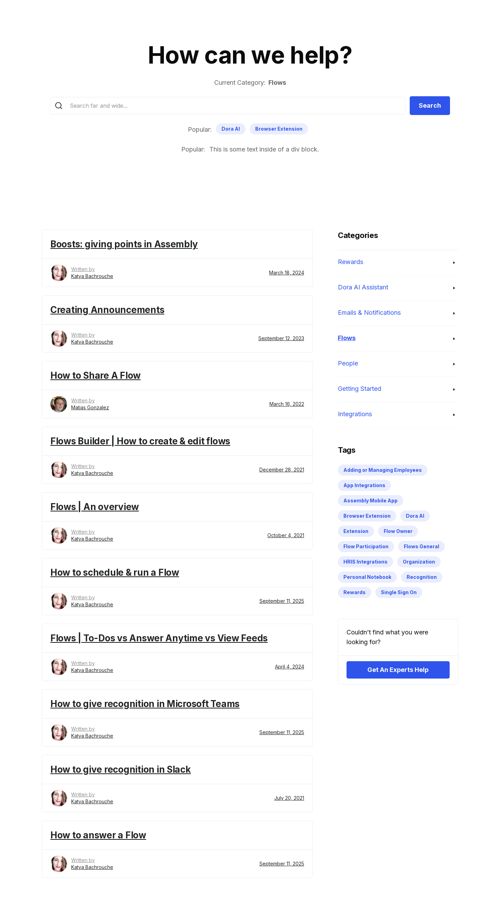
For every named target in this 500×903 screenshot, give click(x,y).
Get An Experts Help (397, 669)
